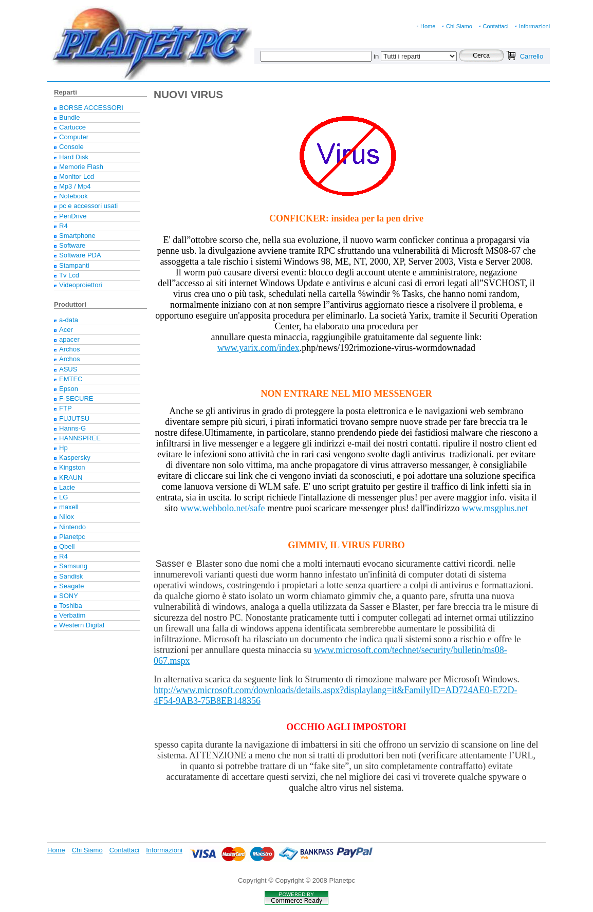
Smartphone (77, 235)
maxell (69, 507)
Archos (69, 349)
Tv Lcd (69, 275)
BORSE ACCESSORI (91, 107)
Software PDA (80, 255)
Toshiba (70, 605)
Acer (66, 329)
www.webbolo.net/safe (222, 508)
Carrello (532, 56)
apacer (69, 339)
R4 (63, 226)
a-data (68, 320)
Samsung (73, 566)
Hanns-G (72, 428)
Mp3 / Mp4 (74, 186)
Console (71, 147)
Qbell (67, 546)
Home (427, 26)
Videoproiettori (80, 285)
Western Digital (81, 625)
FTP (65, 408)
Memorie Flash (81, 167)
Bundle (69, 117)
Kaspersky (74, 457)
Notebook (73, 196)
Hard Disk (73, 157)
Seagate (71, 586)
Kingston (72, 467)
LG (63, 497)
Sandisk (71, 576)
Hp (63, 448)
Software (72, 245)
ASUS (68, 369)
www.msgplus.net (495, 508)
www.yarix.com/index (258, 348)
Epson (68, 389)
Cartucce (72, 127)
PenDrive (72, 216)
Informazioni (534, 26)
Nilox (66, 516)
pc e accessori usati (88, 206)
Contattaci (496, 26)
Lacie (67, 487)
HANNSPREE (80, 438)
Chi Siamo (459, 26)
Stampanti (74, 265)
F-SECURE (76, 398)
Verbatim (72, 615)
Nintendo (72, 527)
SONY (68, 596)
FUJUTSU (74, 418)
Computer (73, 137)
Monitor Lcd (76, 176)
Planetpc (72, 537)
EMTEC (71, 379)
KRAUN (71, 477)
